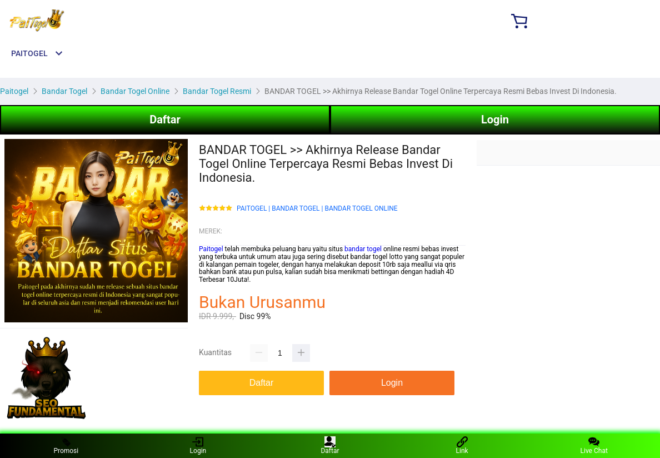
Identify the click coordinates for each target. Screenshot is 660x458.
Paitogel (211, 249)
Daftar (165, 119)
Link (462, 445)
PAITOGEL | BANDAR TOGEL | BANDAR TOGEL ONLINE (317, 208)
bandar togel (363, 249)
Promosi (65, 445)
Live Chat (594, 445)
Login (495, 119)
